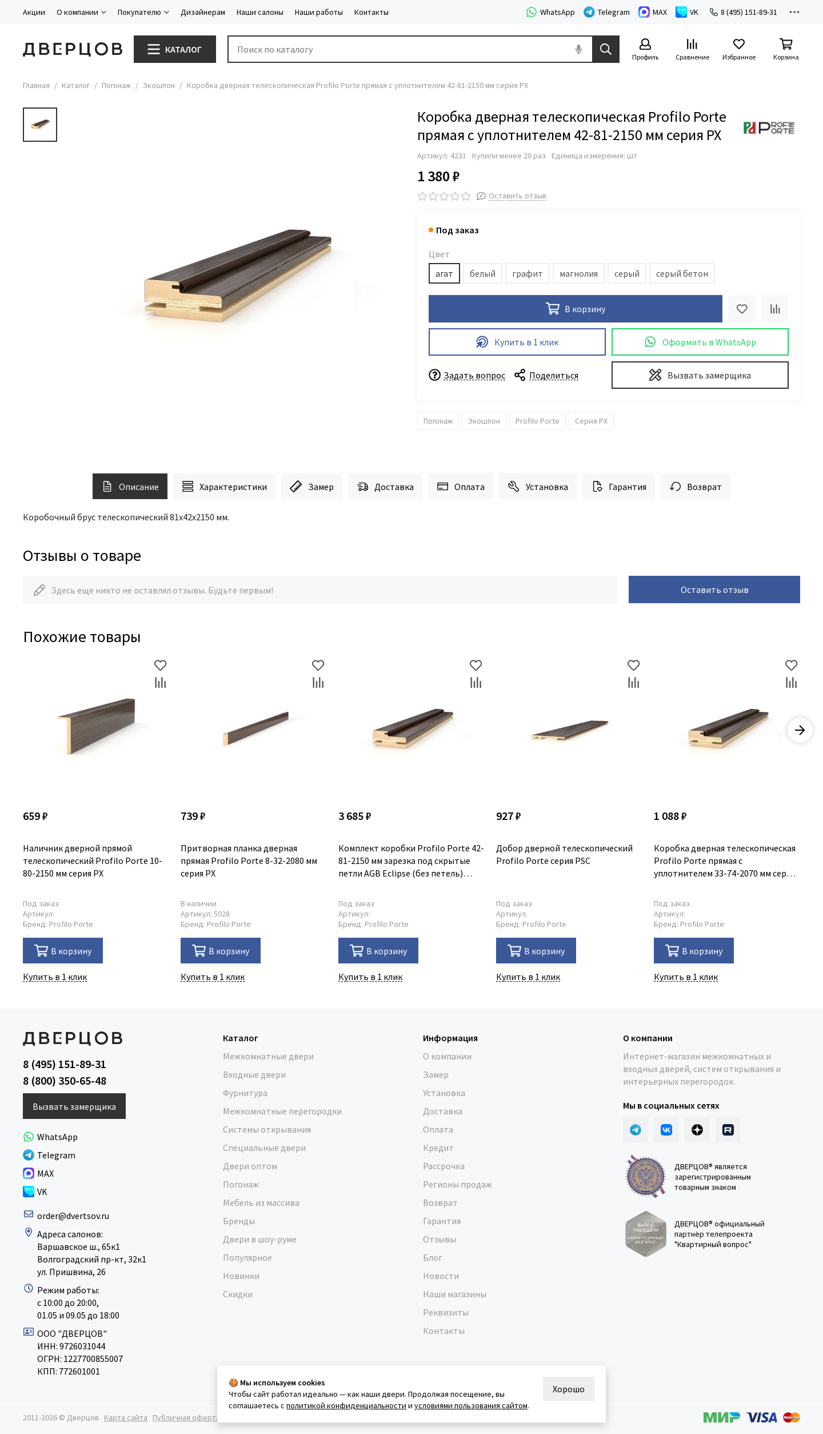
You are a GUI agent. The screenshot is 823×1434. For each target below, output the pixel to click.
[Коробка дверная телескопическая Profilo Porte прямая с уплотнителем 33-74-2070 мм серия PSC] (727, 730)
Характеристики (224, 486)
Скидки (238, 1294)
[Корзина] (786, 50)
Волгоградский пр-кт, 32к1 (91, 1259)
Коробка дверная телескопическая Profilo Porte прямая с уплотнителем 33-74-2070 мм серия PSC (725, 860)
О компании (447, 1056)
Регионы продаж (457, 1184)
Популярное (247, 1257)
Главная (36, 85)
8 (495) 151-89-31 (743, 12)
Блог (432, 1257)
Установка (538, 486)
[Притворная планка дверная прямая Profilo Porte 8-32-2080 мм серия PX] (254, 730)
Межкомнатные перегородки (282, 1111)
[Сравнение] (692, 50)
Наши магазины (454, 1294)
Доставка (385, 486)
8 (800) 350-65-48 (64, 1081)
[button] (800, 730)
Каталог (76, 85)
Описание (130, 486)
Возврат (695, 486)
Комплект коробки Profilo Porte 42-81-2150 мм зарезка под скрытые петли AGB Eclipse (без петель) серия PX (411, 860)
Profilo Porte (538, 421)
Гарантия (618, 486)
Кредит (438, 1147)
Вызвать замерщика (699, 375)
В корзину (62, 951)
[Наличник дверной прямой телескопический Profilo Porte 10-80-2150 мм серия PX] (96, 730)
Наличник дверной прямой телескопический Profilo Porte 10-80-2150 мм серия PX (92, 860)
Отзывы (439, 1239)
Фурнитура (245, 1092)
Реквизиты (446, 1312)
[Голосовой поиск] (578, 49)
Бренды (239, 1220)
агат (444, 273)
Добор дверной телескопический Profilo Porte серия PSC (564, 854)
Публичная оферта (186, 1417)
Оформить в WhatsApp (700, 342)
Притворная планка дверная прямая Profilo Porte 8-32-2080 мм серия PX (249, 860)
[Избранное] (739, 50)
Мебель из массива (261, 1202)
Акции (34, 12)
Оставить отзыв (715, 589)
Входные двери (254, 1074)
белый (483, 273)
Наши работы (319, 12)
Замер (311, 486)
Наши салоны (260, 12)
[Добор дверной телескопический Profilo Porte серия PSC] (569, 730)
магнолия (579, 273)
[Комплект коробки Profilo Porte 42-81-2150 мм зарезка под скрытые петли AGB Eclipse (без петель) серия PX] (411, 730)
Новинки (241, 1275)
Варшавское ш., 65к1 (78, 1246)
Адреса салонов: (71, 1234)
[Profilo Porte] (768, 127)
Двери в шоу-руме (260, 1239)
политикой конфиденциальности (346, 1405)
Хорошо (569, 1389)
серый (627, 273)
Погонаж (116, 85)
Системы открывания (267, 1129)
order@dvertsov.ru (73, 1215)
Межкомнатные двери (268, 1056)
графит (527, 273)
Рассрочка (444, 1166)
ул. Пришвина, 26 (71, 1271)
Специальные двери (264, 1147)
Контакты (371, 12)
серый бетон (682, 273)
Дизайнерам (203, 12)
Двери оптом (250, 1166)
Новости (441, 1275)
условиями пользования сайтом (471, 1405)
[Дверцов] (72, 49)
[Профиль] (645, 50)
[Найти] (606, 49)
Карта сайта (125, 1417)
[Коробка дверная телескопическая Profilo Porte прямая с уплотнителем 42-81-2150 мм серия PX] (234, 279)
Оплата (461, 486)
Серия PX (591, 421)
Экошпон (159, 85)
